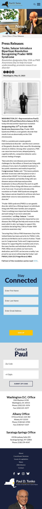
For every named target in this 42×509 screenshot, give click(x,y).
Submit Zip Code (21, 384)
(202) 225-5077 (23, 408)
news (21, 26)
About (21, 453)
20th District (21, 465)
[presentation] (21, 321)
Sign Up (21, 333)
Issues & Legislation (21, 459)
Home (5, 36)
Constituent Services (21, 456)
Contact (21, 468)
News (21, 462)
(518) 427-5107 (23, 425)
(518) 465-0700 (24, 422)
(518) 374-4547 (24, 442)
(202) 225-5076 (24, 405)
